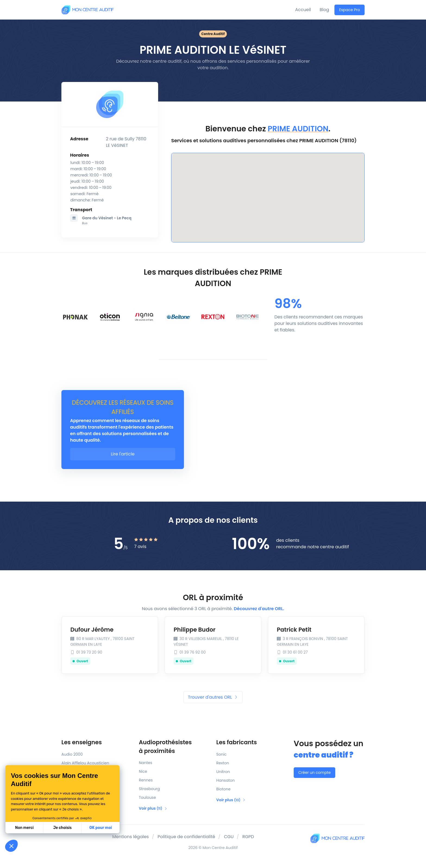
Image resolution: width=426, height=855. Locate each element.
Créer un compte (314, 772)
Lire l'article (123, 454)
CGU (229, 837)
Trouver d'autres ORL (213, 697)
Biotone (223, 789)
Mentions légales (130, 837)
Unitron (223, 771)
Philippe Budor (194, 630)
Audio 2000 (72, 754)
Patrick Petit (294, 630)
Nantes (145, 762)
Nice (143, 771)
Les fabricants (236, 742)
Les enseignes (81, 742)
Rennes (146, 780)
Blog (324, 10)
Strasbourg (149, 788)
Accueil (303, 10)
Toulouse (147, 797)
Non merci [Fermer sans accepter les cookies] (24, 827)
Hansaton (225, 780)
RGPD (248, 837)
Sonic (221, 754)
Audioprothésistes (174, 746)
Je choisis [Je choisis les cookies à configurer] (62, 827)
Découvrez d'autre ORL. (259, 609)
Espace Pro (349, 9)
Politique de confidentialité (186, 837)
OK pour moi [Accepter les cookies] (100, 827)
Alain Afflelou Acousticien (85, 763)
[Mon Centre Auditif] (87, 9)
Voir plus (153, 808)
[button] (11, 845)
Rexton (222, 763)
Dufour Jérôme (92, 630)
